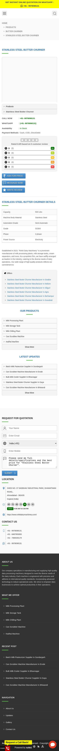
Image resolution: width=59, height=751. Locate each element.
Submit (8, 473)
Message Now (15, 183)
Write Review (14, 190)
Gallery (9, 722)
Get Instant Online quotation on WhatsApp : (29, 4)
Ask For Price (15, 176)
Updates (9, 715)
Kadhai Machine (12, 342)
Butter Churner (14, 31)
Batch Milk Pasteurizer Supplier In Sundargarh (24, 366)
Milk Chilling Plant (13, 331)
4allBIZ (29, 748)
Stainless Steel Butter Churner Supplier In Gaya (25, 382)
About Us (10, 708)
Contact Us (10, 729)
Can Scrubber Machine (15, 336)
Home (4, 23)
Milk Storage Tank (13, 326)
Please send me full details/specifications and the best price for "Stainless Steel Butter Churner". (32, 462)
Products (11, 27)
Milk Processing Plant (14, 321)
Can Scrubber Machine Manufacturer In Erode (24, 372)
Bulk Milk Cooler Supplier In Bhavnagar (21, 377)
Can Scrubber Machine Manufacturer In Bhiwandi (25, 387)
